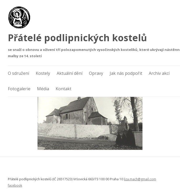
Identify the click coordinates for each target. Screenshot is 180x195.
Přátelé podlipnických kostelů (77, 37)
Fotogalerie (19, 89)
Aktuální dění (69, 73)
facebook (15, 185)
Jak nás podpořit (126, 73)
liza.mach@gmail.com (140, 179)
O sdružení (18, 73)
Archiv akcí (159, 73)
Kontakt (63, 89)
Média (43, 89)
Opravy (96, 73)
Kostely (43, 73)
